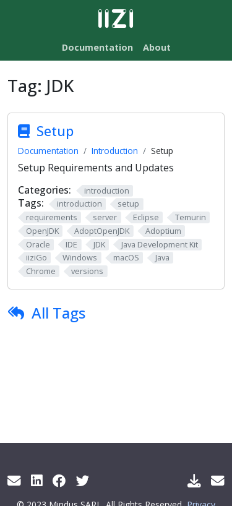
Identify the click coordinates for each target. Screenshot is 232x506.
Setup (55, 131)
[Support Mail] (218, 480)
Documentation (48, 151)
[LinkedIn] (37, 480)
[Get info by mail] (14, 480)
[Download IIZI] (194, 480)
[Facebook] (59, 480)
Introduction (115, 151)
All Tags (58, 312)
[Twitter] (83, 480)
